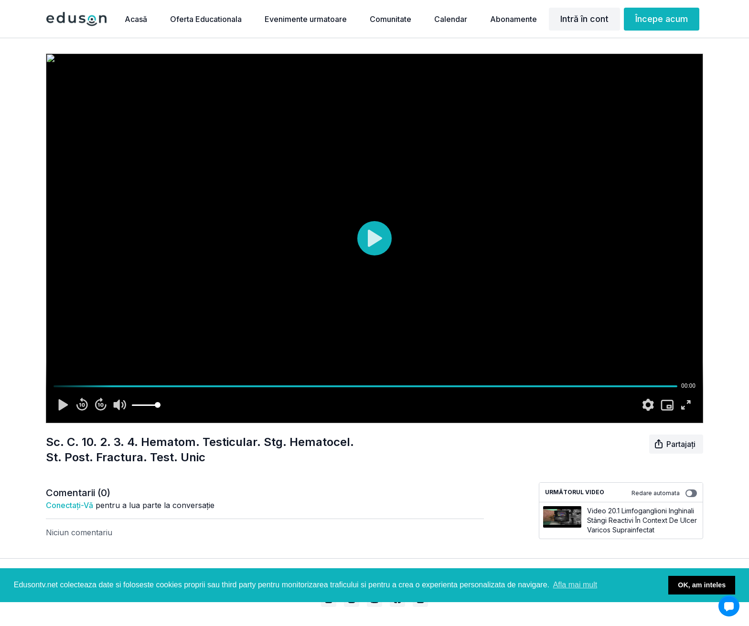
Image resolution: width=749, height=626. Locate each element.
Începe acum (661, 19)
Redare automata (664, 493)
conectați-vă (69, 505)
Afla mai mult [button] (575, 585)
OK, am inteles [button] (702, 585)
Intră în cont (584, 19)
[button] (728, 605)
